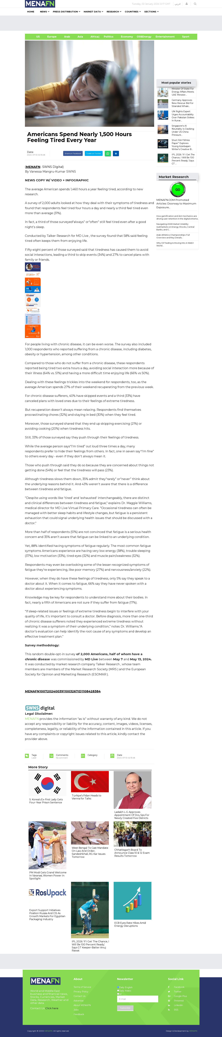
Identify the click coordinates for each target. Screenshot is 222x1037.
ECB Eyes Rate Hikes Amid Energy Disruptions (130, 924)
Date (30, 152)
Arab (67, 36)
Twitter (174, 991)
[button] (187, 3)
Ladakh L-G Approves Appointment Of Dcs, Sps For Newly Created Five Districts (131, 815)
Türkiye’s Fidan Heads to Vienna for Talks (86, 797)
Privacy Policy (81, 991)
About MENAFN (82, 1005)
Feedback (79, 1014)
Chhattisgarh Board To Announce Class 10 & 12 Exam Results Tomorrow (132, 852)
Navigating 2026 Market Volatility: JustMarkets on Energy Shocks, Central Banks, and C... (175, 227)
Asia (80, 36)
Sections (150, 11)
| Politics (108, 36)
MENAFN (33, 167)
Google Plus (177, 996)
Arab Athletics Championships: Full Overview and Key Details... (173, 236)
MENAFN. (48, 1031)
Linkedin (175, 1005)
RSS (173, 1009)
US (34, 36)
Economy (127, 36)
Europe (52, 36)
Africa (94, 36)
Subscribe (125, 1008)
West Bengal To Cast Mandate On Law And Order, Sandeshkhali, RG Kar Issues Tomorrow (90, 852)
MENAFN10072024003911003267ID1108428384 (63, 691)
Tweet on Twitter (93, 153)
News (43, 11)
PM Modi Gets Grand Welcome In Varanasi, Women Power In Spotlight (47, 875)
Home (30, 11)
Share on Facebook (73, 153)
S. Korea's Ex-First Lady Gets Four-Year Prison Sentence (46, 801)
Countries (131, 11)
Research (113, 11)
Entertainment (160, 36)
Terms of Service (82, 987)
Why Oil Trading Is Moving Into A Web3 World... (175, 244)
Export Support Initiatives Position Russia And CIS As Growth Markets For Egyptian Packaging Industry (47, 915)
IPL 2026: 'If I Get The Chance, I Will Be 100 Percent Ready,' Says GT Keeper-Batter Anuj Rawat (90, 946)
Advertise (79, 1000)
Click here (51, 1008)
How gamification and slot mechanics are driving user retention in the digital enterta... (177, 217)
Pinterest (176, 1000)
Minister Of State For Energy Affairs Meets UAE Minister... (183, 91)
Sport (183, 36)
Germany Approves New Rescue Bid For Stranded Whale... (182, 103)
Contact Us (79, 996)
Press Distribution (65, 11)
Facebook (176, 987)
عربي (178, 3)
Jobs (76, 1009)
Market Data (92, 11)
